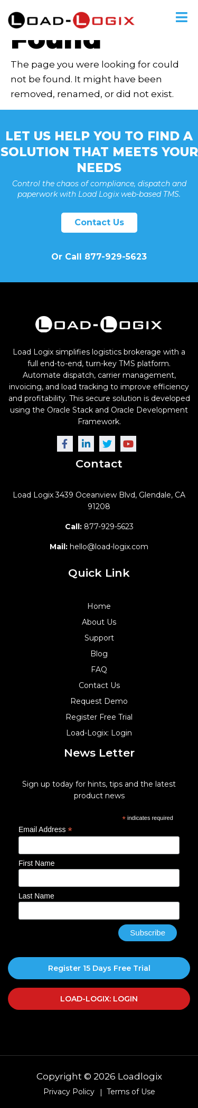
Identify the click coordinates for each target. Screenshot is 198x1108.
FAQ (99, 669)
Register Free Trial (99, 717)
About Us (99, 622)
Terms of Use (131, 1091)
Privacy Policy (69, 1091)
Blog (99, 653)
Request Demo (99, 701)
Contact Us (99, 222)
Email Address (45, 830)
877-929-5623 (99, 526)
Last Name (36, 896)
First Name (36, 863)
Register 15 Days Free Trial (99, 968)
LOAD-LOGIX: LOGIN (99, 999)
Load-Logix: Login (99, 733)
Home (99, 606)
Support (99, 638)
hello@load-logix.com (99, 546)
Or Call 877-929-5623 (99, 257)
